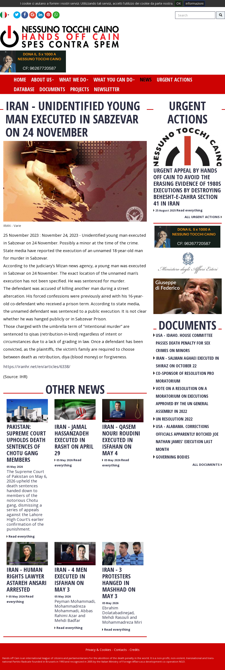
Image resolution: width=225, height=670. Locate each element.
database (24, 89)
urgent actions (174, 79)
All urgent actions (203, 217)
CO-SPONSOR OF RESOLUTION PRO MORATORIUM (185, 377)
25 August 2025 (165, 210)
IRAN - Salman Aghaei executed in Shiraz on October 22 (187, 362)
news (146, 79)
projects (79, 89)
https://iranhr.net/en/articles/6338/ (36, 366)
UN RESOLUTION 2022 (174, 419)
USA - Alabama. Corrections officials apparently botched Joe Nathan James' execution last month (187, 437)
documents (52, 89)
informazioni (194, 3)
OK (178, 3)
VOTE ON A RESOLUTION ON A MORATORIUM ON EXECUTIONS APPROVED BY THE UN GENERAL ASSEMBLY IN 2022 (182, 399)
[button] (6, 14)
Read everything (22, 536)
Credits (135, 650)
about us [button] (42, 79)
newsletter (106, 89)
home (20, 79)
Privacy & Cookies (98, 650)
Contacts (120, 650)
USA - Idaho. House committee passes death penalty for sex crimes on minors (184, 342)
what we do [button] (73, 79)
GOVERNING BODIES (172, 457)
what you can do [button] (114, 79)
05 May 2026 (15, 467)
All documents (207, 464)
